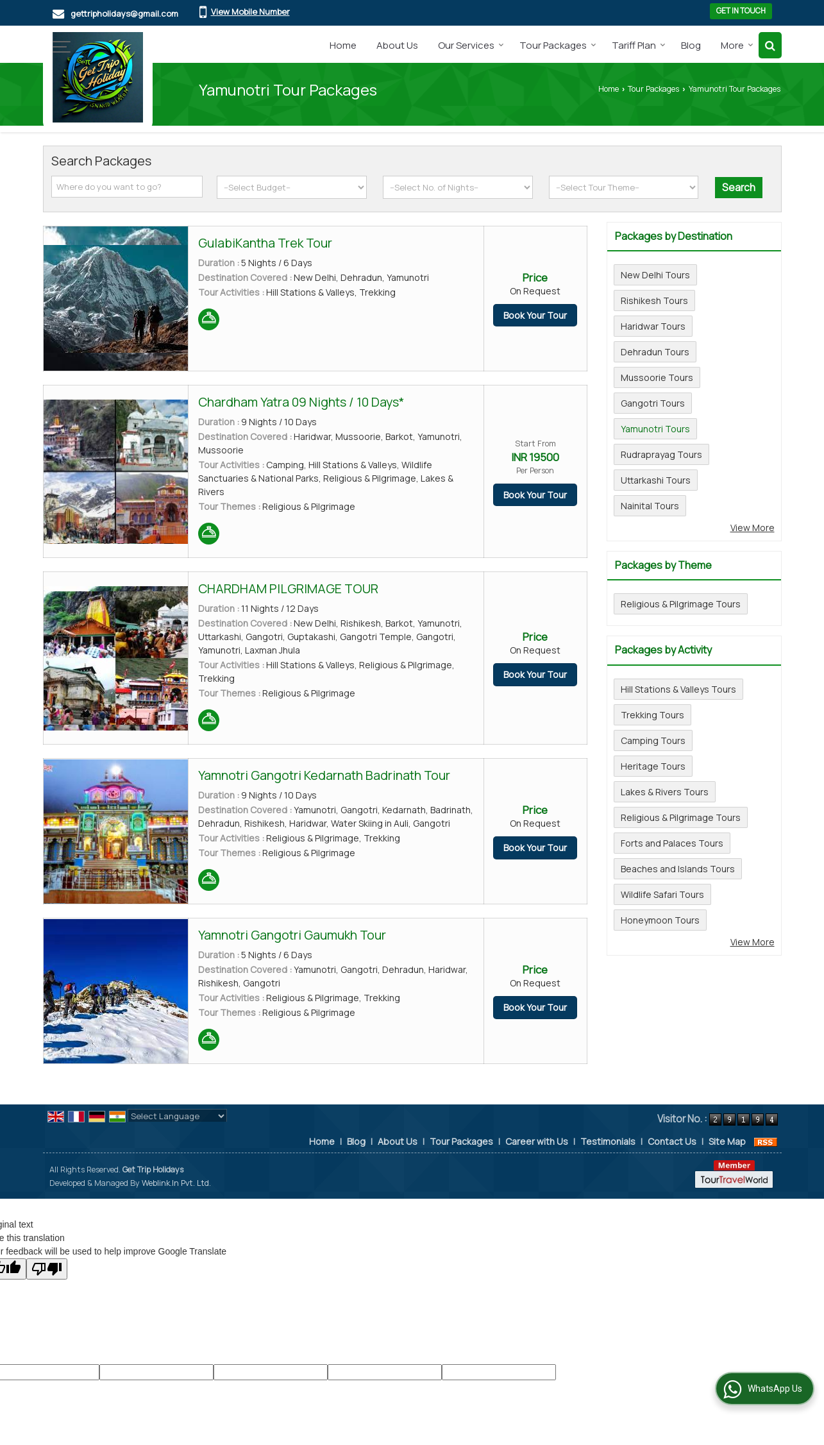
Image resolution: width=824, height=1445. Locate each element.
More (737, 45)
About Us (397, 45)
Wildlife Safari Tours (662, 894)
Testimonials (607, 1141)
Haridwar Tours (653, 326)
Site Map (727, 1141)
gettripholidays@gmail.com (124, 13)
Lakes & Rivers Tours (665, 792)
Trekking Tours (652, 715)
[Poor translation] (46, 1269)
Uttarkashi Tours (656, 480)
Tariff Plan (639, 45)
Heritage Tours (653, 766)
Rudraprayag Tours (661, 454)
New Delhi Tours (655, 275)
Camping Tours (653, 740)
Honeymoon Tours (660, 920)
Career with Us (536, 1141)
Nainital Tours (650, 506)
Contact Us (672, 1141)
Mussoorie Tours (657, 377)
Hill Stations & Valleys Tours (678, 689)
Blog (691, 45)
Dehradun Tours (655, 352)
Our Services (471, 45)
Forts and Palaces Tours (672, 843)
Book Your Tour (535, 315)
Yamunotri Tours (655, 429)
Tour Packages (557, 45)
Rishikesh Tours (654, 300)
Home (343, 45)
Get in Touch (741, 11)
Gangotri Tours (653, 403)
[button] (250, 11)
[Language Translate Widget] (177, 1116)
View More (752, 527)
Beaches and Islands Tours (678, 869)
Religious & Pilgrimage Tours (681, 604)
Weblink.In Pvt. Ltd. (176, 1183)
